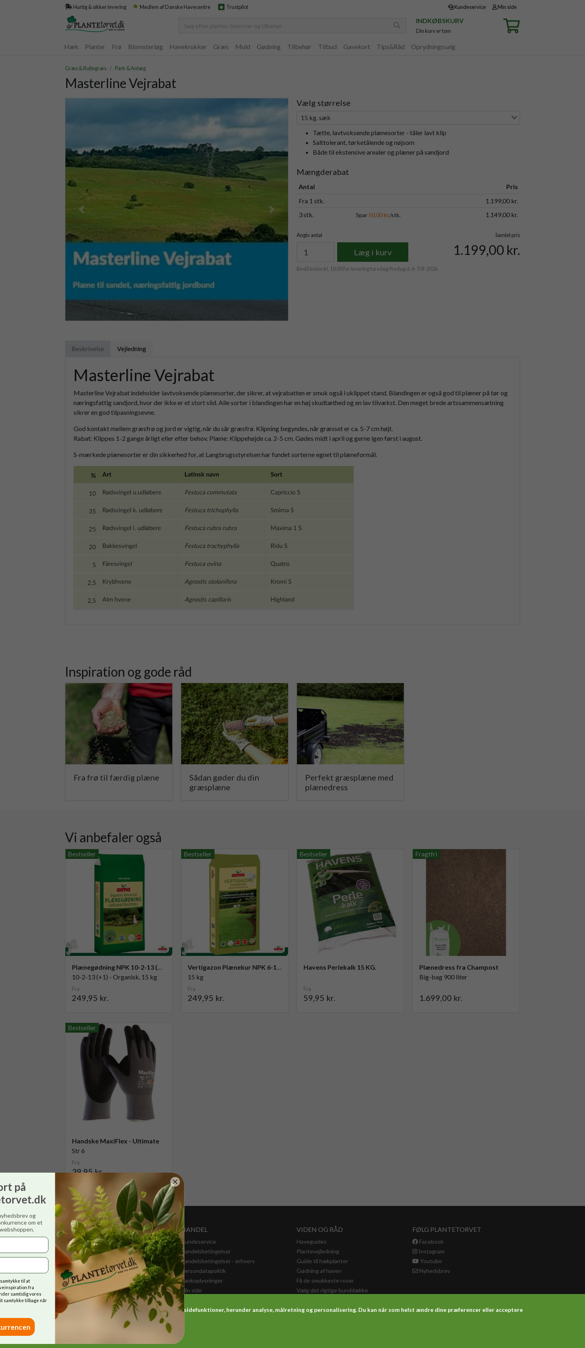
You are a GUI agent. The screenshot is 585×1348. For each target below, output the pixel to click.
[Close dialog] (66, 1182)
